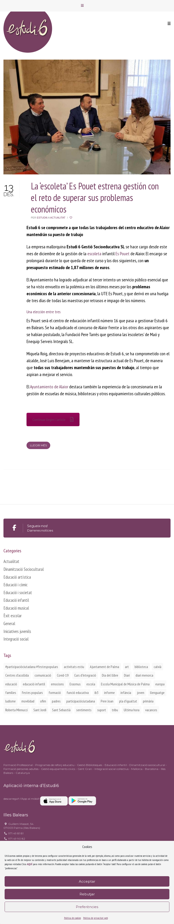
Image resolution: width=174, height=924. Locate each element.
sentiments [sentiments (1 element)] (83, 710)
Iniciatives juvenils (17, 631)
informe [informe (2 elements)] (109, 692)
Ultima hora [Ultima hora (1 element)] (131, 710)
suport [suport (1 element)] (101, 710)
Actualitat (57, 217)
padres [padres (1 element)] (56, 701)
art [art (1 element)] (127, 666)
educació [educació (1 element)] (11, 684)
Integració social (16, 639)
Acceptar (87, 881)
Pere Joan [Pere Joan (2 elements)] (107, 701)
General (9, 623)
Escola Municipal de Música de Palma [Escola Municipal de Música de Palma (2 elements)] (125, 684)
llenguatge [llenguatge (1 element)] (157, 692)
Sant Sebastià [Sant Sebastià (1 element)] (61, 710)
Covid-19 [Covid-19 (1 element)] (62, 675)
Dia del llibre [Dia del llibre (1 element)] (110, 675)
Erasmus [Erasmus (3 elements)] (75, 684)
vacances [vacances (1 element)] (151, 710)
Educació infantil (16, 600)
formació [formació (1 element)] (55, 692)
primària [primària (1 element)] (148, 701)
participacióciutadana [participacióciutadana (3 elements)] (80, 701)
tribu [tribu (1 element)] (115, 710)
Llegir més (38, 445)
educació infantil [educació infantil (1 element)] (34, 684)
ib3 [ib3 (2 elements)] (96, 692)
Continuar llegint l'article (53, 419)
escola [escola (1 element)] (90, 684)
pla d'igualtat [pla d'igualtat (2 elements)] (128, 701)
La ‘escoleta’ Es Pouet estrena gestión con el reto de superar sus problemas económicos (95, 197)
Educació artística (17, 577)
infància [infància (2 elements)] (126, 692)
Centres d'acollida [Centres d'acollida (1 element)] (17, 675)
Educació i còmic (15, 584)
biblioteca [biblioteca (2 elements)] (141, 666)
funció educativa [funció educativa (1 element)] (78, 692)
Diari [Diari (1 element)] (127, 675)
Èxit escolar (12, 615)
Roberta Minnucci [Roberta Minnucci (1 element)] (16, 710)
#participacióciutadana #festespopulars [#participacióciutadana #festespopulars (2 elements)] (31, 666)
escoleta (94, 254)
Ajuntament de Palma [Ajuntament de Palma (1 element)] (104, 666)
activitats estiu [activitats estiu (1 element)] (74, 666)
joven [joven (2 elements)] (140, 692)
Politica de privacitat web (95, 918)
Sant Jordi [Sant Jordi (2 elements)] (39, 710)
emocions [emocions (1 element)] (57, 684)
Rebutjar (87, 894)
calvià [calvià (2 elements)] (157, 666)
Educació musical (16, 608)
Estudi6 (42, 217)
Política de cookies (72, 918)
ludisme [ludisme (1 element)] (10, 701)
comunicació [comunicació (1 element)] (43, 675)
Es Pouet (122, 254)
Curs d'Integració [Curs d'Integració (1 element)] (85, 675)
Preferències (87, 907)
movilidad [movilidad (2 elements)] (27, 701)
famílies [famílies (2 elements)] (10, 692)
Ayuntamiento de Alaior (49, 387)
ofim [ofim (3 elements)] (43, 701)
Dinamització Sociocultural (23, 569)
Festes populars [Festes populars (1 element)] (32, 692)
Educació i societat (17, 592)
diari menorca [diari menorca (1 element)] (144, 675)
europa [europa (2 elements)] (160, 684)
